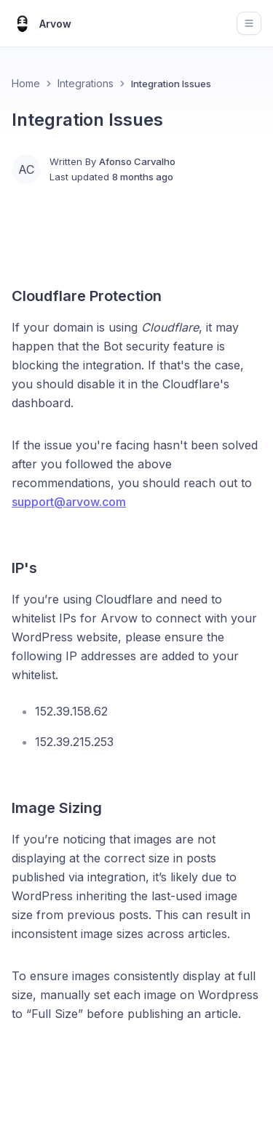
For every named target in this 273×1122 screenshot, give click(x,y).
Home (26, 83)
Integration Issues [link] (171, 83)
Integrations (86, 83)
